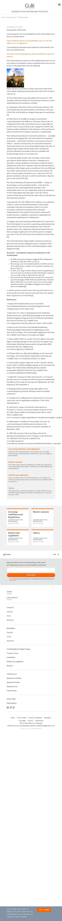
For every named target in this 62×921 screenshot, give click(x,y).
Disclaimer (47, 718)
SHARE (7, 555)
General (10, 612)
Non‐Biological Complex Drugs (18, 649)
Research (10, 620)
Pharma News (12, 686)
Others (36, 533)
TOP (56, 554)
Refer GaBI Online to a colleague (31, 723)
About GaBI (11, 699)
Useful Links (11, 691)
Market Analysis (41, 512)
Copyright (22, 721)
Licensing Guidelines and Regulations (15, 514)
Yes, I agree (44, 910)
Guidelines (11, 657)
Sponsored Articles (14, 678)
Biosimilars (11, 628)
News (9, 616)
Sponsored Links (13, 682)
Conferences (12, 674)
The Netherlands (23, 17)
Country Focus (11, 17)
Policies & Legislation (15, 662)
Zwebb (29, 728)
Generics (10, 607)
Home (3, 17)
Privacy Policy (12, 580)
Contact (30, 721)
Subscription (12, 703)
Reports (10, 666)
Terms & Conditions (35, 718)
